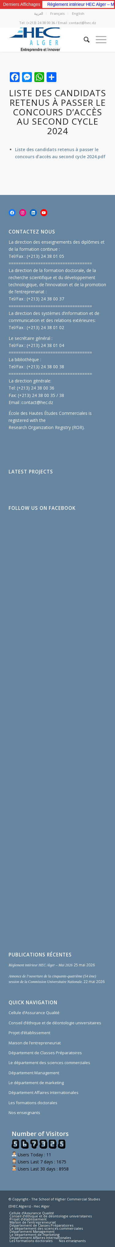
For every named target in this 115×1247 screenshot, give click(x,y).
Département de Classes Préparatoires (45, 1052)
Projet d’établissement (29, 1032)
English (78, 13)
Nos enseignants (24, 1112)
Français (57, 13)
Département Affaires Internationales (44, 1092)
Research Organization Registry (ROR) (46, 427)
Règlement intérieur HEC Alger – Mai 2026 (41, 965)
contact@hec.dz (37, 402)
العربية (38, 13)
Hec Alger (42, 1206)
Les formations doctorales (33, 1102)
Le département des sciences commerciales (49, 1062)
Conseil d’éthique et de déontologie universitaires (55, 1023)
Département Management (34, 1073)
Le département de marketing (36, 1082)
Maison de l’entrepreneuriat (35, 1043)
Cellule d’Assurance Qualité (34, 1012)
